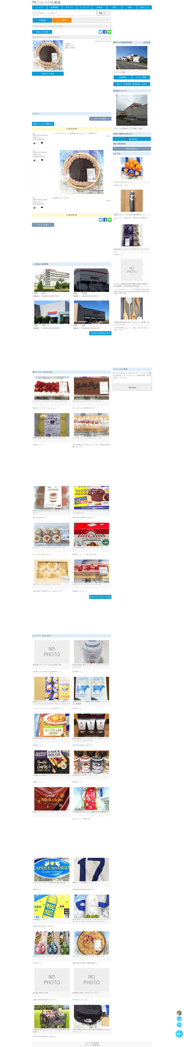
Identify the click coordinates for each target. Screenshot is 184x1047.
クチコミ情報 (141, 77)
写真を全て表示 (48, 74)
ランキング (84, 7)
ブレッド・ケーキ (47, 26)
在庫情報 (54, 7)
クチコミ (69, 7)
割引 (114, 7)
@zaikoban (132, 139)
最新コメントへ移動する (43, 124)
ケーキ (58, 26)
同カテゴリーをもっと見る (100, 597)
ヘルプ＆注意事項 (92, 1043)
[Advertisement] (71, 94)
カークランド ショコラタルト (47, 37)
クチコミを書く (100, 119)
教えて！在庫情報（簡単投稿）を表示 (132, 84)
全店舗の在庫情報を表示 (100, 333)
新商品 (99, 7)
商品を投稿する (132, 149)
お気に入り (144, 7)
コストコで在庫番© (92, 1045)
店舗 (129, 7)
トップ (39, 7)
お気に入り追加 (42, 32)
